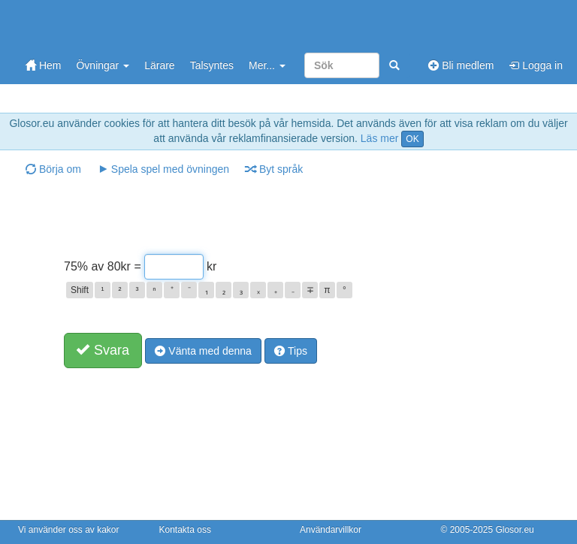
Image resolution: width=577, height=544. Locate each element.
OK (412, 139)
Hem (43, 65)
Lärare (159, 65)
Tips (290, 351)
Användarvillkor (330, 529)
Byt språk (274, 169)
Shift (80, 290)
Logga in (536, 65)
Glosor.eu (514, 529)
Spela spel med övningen (163, 169)
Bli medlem (461, 65)
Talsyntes (212, 65)
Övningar (102, 65)
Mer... (267, 65)
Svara (103, 350)
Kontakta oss (185, 529)
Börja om (53, 169)
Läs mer (380, 138)
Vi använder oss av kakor (68, 529)
